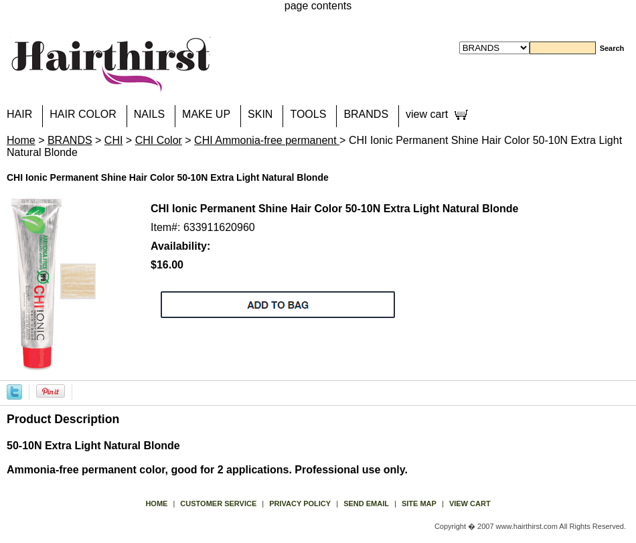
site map (419, 503)
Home (21, 140)
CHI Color (158, 140)
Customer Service (218, 503)
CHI (113, 140)
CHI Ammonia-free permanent (266, 140)
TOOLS (308, 114)
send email (366, 503)
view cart (427, 114)
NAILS (149, 114)
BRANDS (365, 114)
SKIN (260, 114)
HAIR (19, 114)
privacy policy (300, 503)
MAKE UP (206, 114)
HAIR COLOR (83, 114)
